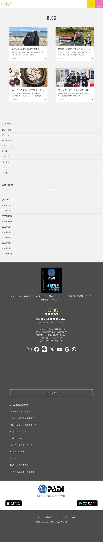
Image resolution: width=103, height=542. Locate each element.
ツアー (5, 167)
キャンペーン (7, 146)
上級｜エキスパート (19, 438)
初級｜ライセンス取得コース (23, 425)
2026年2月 (6, 211)
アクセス (30, 517)
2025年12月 (7, 216)
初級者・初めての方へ (20, 411)
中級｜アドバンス (18, 431)
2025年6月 (6, 232)
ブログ (74, 517)
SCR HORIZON (17, 452)
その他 (5, 173)
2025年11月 (7, 221)
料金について (16, 458)
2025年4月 (6, 243)
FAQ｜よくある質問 (19, 465)
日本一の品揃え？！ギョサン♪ (24, 472)
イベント (5, 157)
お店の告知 (6, 130)
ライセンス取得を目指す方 (22, 418)
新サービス (6, 140)
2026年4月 (6, 205)
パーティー (6, 162)
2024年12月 (7, 254)
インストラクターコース (21, 445)
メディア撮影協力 (44, 517)
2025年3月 (6, 248)
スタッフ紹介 (61, 517)
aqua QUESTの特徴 (19, 405)
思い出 (5, 151)
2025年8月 (6, 227)
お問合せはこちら (51, 393)
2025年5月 (6, 238)
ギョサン (5, 135)
